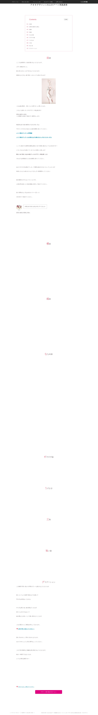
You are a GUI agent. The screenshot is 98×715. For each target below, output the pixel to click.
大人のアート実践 (48, 1)
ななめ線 (34, 34)
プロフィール (15, 1)
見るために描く (25, 1)
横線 (33, 29)
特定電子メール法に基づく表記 (27, 713)
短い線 (34, 45)
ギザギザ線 (35, 37)
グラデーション (36, 48)
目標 (33, 24)
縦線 (33, 32)
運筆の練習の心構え (37, 26)
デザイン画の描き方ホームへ (49, 692)
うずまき (34, 40)
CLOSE (66, 19)
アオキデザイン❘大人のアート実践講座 (49, 5)
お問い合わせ (59, 1)
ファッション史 (36, 1)
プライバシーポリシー (15, 713)
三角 (33, 43)
